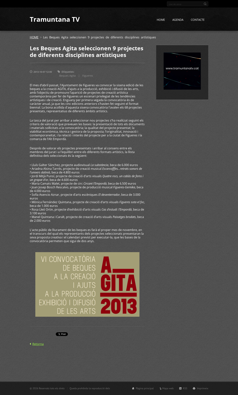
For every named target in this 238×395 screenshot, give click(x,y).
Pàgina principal (145, 388)
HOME (161, 20)
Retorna (38, 344)
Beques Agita (67, 75)
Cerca (205, 4)
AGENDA (177, 20)
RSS (185, 388)
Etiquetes (68, 72)
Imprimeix (202, 388)
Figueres (87, 75)
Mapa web (168, 388)
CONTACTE (198, 20)
